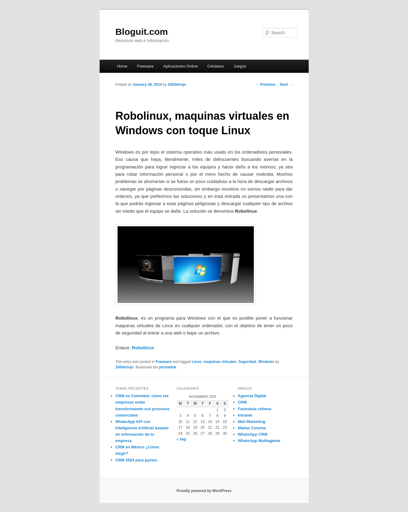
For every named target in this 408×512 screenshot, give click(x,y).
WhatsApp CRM (252, 434)
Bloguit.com (141, 32)
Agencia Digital (252, 396)
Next (286, 84)
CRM (242, 402)
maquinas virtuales (220, 362)
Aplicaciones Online (180, 66)
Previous (266, 84)
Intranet (245, 415)
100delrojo (177, 84)
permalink (167, 367)
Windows (266, 362)
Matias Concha (252, 428)
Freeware (145, 66)
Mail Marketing (251, 421)
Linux (196, 362)
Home (122, 66)
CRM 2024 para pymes (136, 460)
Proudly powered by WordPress (204, 491)
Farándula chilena (254, 409)
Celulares (215, 66)
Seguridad (247, 362)
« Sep (181, 439)
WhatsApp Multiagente (259, 440)
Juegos (240, 66)
